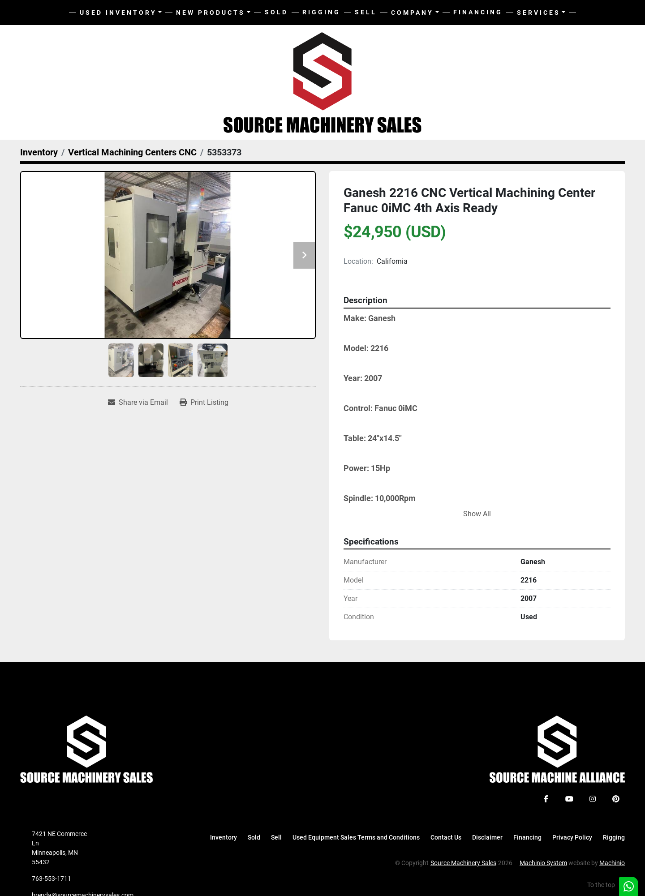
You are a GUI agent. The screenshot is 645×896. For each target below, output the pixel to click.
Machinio (612, 862)
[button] (213, 12)
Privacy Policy (572, 837)
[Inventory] (39, 152)
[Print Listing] (204, 402)
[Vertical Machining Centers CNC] (132, 152)
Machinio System (543, 862)
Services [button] (538, 12)
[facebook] (546, 799)
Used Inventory (118, 12)
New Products (210, 12)
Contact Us (445, 837)
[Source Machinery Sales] (86, 748)
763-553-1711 (51, 878)
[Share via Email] (138, 402)
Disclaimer (487, 837)
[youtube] (569, 799)
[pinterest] (616, 799)
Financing (478, 12)
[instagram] (593, 799)
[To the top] (606, 885)
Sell (366, 12)
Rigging (321, 12)
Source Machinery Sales (463, 862)
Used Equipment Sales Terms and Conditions (356, 837)
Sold (276, 12)
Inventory (223, 837)
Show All (477, 514)
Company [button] (412, 12)
